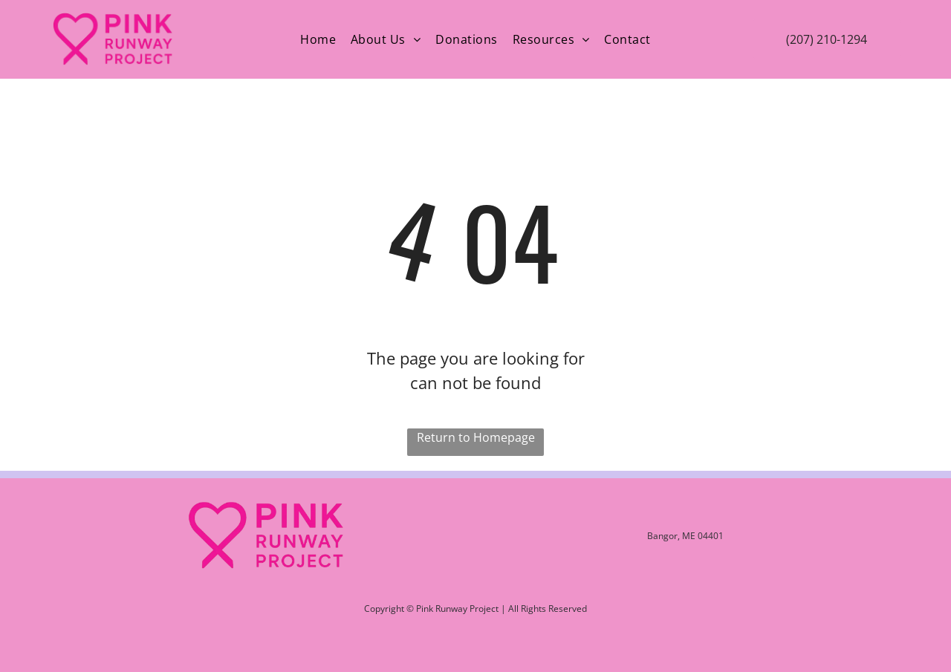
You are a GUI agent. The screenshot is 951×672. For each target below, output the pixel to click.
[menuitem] (318, 39)
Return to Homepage (476, 437)
